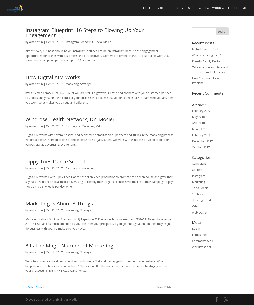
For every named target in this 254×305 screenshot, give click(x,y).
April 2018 (198, 123)
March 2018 (199, 129)
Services (183, 8)
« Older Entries (34, 287)
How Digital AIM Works (52, 77)
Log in (196, 228)
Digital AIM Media (65, 299)
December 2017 (202, 141)
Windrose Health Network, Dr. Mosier (69, 119)
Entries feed (199, 235)
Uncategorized (201, 200)
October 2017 (201, 147)
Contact (241, 8)
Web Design (200, 212)
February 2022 (201, 111)
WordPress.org (201, 247)
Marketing (86, 42)
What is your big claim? (206, 55)
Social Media (103, 42)
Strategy (85, 84)
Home (147, 8)
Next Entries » (166, 287)
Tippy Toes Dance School (55, 161)
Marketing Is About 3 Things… (61, 203)
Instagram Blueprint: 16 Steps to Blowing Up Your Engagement (84, 32)
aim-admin (36, 42)
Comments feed (202, 241)
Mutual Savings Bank (205, 49)
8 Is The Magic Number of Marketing (69, 245)
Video (99, 126)
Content (197, 170)
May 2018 (198, 117)
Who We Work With (214, 8)
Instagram (72, 42)
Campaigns (73, 126)
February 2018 (201, 135)
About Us (164, 8)
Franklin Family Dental (206, 61)
